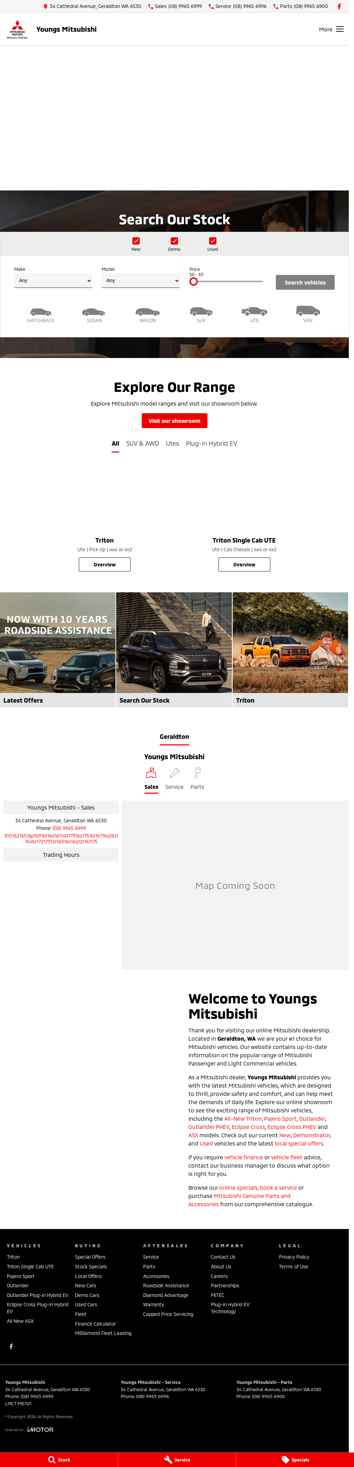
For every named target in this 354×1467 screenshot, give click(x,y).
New (285, 1135)
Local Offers (88, 1276)
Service (151, 1257)
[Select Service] (174, 780)
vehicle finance (243, 1157)
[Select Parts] (197, 780)
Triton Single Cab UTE (30, 1266)
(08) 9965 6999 (69, 828)
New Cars (85, 1285)
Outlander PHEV (208, 1126)
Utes (172, 443)
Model (140, 277)
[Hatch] (41, 313)
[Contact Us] (92, 6)
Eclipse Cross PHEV (292, 1126)
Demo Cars (87, 1295)
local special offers (299, 1143)
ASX (193, 1135)
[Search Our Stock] (174, 649)
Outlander (312, 1118)
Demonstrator (311, 1135)
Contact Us (223, 1257)
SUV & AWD (142, 443)
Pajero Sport (280, 1118)
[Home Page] (17, 29)
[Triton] (105, 518)
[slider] (193, 281)
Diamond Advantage (165, 1295)
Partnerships (225, 1285)
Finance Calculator (95, 1324)
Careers (219, 1276)
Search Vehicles (305, 282)
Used (206, 1143)
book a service (278, 1187)
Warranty (153, 1304)
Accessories (156, 1276)
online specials (238, 1187)
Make (53, 277)
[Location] (151, 780)
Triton (13, 1257)
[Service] (177, 1460)
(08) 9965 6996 (152, 1396)
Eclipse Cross (248, 1126)
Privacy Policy (294, 1257)
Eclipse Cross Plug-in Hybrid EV (37, 1307)
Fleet (80, 1314)
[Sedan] (94, 313)
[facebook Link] (339, 6)
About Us (221, 1266)
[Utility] (254, 313)
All (115, 443)
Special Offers (90, 1257)
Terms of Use (293, 1266)
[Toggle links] (29, 1430)
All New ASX (20, 1321)
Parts (149, 1266)
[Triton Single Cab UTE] (244, 518)
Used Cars (86, 1304)
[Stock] (59, 1460)
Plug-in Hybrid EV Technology (230, 1307)
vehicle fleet (286, 1157)
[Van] (308, 313)
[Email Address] (61, 838)
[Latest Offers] (57, 649)
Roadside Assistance (166, 1285)
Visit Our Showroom (175, 420)
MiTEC (217, 1295)
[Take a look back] (174, 152)
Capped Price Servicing (168, 1314)
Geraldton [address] (174, 736)
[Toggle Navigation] (331, 29)
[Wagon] (148, 313)
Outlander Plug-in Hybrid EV (37, 1295)
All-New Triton (243, 1118)
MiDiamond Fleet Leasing (103, 1333)
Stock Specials (91, 1266)
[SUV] (201, 313)
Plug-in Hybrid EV (211, 443)
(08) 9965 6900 (268, 1396)
